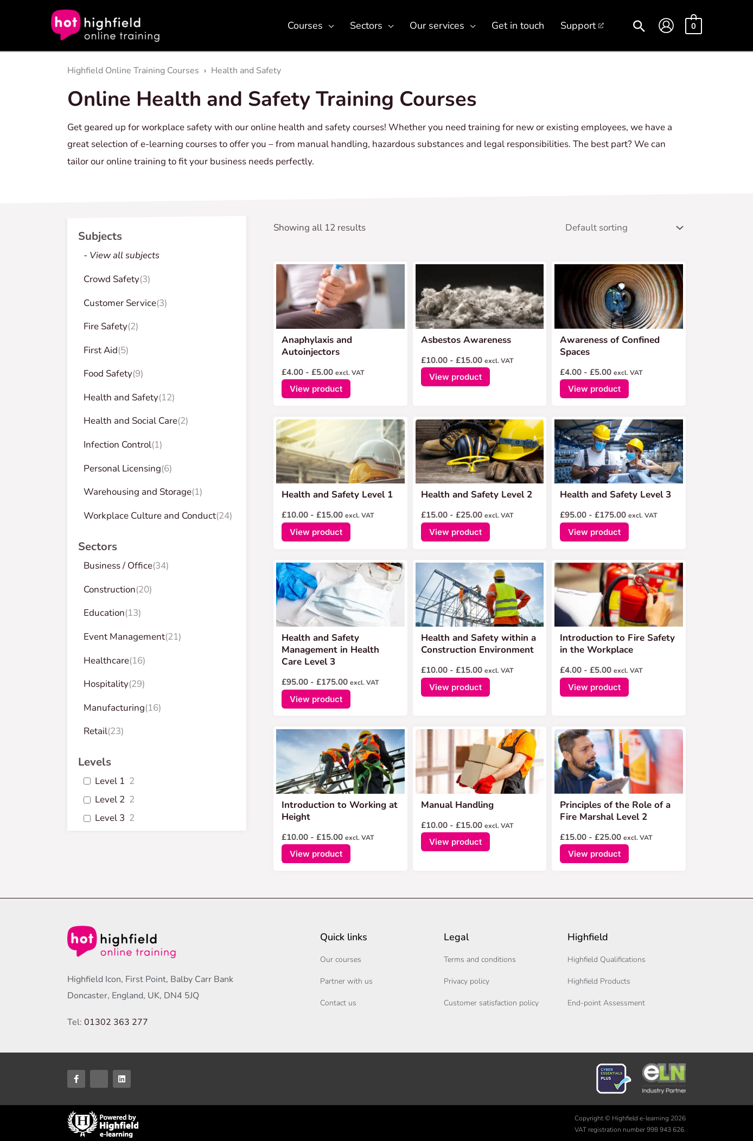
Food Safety (108, 373)
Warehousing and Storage (138, 492)
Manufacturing (114, 708)
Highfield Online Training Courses (133, 71)
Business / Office (118, 565)
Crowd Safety (111, 279)
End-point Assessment (606, 1001)
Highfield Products (598, 979)
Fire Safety (105, 326)
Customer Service (120, 303)
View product (316, 386)
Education (104, 613)
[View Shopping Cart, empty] (693, 25)
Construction (110, 589)
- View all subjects (121, 255)
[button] (328, 25)
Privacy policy (466, 979)
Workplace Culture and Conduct (150, 515)
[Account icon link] (666, 25)
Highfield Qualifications (606, 957)
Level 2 (110, 800)
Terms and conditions (480, 957)
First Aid (101, 350)
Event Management (124, 636)
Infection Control (117, 444)
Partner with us (346, 979)
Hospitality (106, 684)
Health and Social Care (130, 421)
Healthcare (106, 660)
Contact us (338, 1001)
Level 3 (110, 818)
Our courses (340, 957)
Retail (95, 731)
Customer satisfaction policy (491, 1001)
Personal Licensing (122, 468)
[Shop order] (622, 227)
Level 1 (110, 781)
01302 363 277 (116, 1020)
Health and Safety (246, 71)
